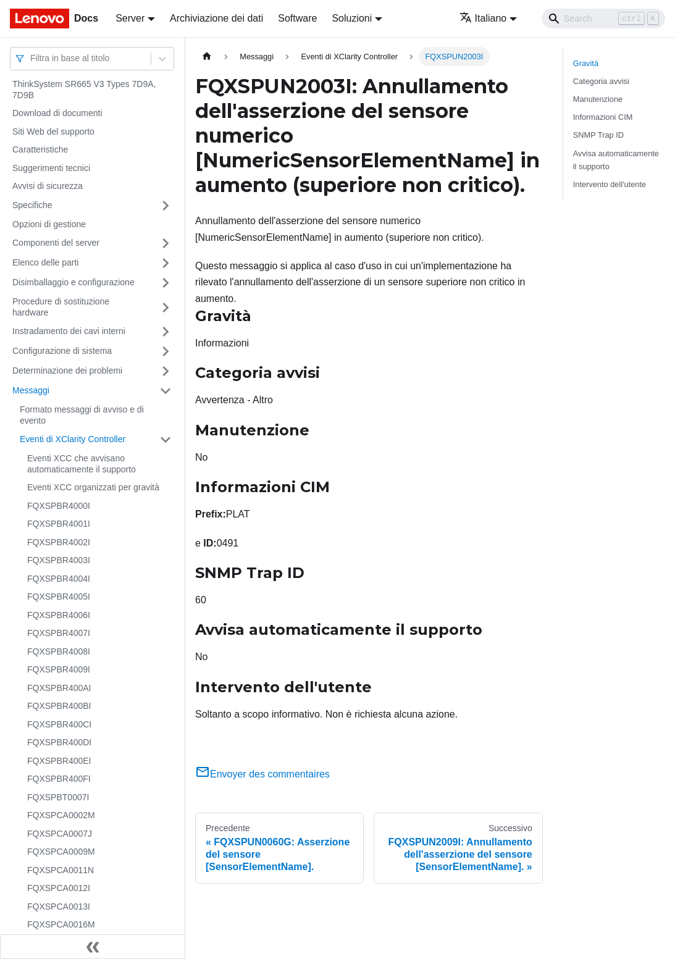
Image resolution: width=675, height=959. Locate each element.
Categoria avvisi (601, 81)
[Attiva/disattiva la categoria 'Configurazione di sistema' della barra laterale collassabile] (165, 351)
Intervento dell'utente (609, 184)
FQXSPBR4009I (58, 669)
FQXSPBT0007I (58, 797)
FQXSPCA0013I (58, 906)
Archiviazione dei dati (216, 18)
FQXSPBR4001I (58, 524)
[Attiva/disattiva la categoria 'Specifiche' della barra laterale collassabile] (165, 206)
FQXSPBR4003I (58, 560)
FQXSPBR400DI (59, 742)
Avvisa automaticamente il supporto (616, 160)
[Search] (603, 18)
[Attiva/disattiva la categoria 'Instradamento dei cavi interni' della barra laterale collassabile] (165, 331)
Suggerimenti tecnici (51, 168)
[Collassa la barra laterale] (92, 946)
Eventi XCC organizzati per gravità (93, 487)
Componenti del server (55, 243)
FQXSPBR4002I (58, 542)
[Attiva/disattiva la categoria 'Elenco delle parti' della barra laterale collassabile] (165, 263)
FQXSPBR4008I (58, 651)
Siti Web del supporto (53, 131)
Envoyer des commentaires (262, 774)
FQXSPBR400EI (59, 761)
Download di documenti (57, 113)
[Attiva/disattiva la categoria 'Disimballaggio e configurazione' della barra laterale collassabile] (165, 283)
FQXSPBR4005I (58, 596)
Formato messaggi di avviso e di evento (82, 414)
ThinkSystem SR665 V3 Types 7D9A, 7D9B (84, 89)
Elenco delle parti (45, 262)
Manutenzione (598, 99)
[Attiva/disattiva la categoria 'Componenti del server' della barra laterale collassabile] (165, 243)
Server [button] (130, 18)
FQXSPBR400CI (59, 724)
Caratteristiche (40, 149)
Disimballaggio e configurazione (73, 282)
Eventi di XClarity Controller (72, 439)
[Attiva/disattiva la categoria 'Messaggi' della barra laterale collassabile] (165, 391)
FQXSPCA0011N (60, 870)
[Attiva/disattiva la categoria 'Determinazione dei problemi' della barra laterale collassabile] (165, 371)
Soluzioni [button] (352, 18)
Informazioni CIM (603, 117)
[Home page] (207, 56)
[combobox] (31, 58)
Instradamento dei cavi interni (68, 331)
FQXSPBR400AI (59, 688)
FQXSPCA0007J (59, 834)
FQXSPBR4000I (58, 506)
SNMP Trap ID (598, 135)
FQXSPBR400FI (59, 779)
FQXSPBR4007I (58, 633)
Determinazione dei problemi (67, 370)
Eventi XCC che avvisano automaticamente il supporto (81, 463)
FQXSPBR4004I (58, 579)
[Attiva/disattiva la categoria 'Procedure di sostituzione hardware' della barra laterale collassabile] (165, 307)
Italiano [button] (483, 18)
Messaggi (30, 390)
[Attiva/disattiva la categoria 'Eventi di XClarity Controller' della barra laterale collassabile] (165, 440)
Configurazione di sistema (62, 351)
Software (297, 18)
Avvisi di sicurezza (47, 186)
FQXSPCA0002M (61, 815)
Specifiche (32, 205)
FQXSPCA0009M (61, 851)
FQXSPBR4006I (58, 615)
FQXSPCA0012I (58, 888)
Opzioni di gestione (49, 224)
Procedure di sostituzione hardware (60, 306)
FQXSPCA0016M (61, 924)
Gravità (585, 63)
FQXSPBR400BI (59, 706)
